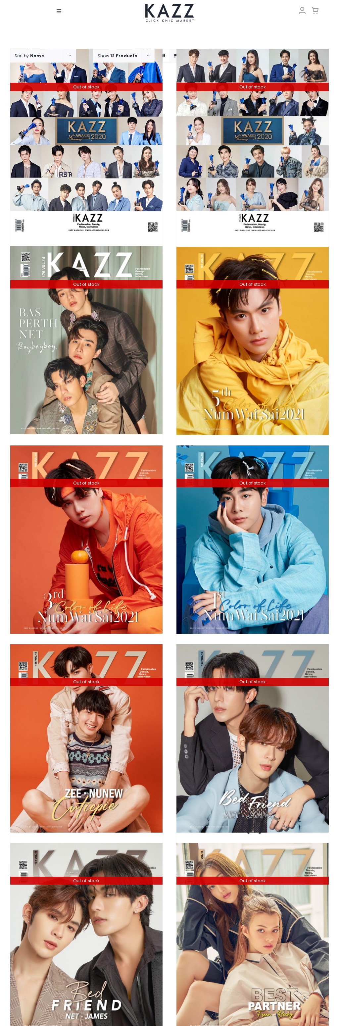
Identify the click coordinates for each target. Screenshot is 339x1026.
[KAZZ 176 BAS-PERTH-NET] (86, 340)
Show (117, 56)
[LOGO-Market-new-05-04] (169, 6)
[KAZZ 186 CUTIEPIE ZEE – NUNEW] (86, 738)
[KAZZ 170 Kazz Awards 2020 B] (252, 143)
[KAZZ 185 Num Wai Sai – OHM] (252, 340)
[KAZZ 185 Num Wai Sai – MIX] (252, 539)
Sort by (29, 56)
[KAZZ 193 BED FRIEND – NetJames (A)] (252, 738)
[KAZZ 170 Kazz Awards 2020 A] (86, 142)
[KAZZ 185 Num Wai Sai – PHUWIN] (86, 539)
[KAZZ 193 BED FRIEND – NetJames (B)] (86, 937)
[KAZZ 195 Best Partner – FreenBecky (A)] (252, 937)
